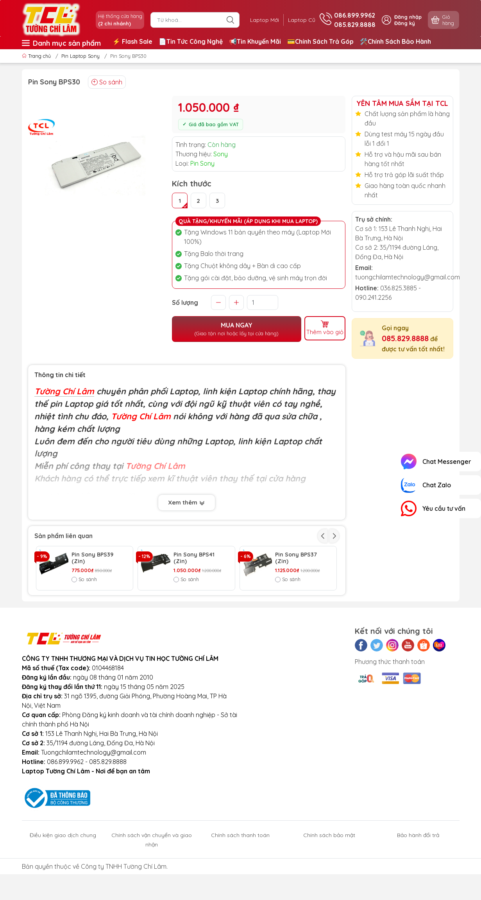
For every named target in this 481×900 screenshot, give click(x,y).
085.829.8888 (405, 338)
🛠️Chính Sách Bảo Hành (395, 41)
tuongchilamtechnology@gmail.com (407, 277)
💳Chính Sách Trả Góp (320, 41)
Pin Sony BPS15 (92, 599)
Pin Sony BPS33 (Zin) (194, 602)
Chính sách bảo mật (329, 875)
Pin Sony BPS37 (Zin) (296, 558)
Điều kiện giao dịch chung (63, 875)
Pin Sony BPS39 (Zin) (92, 558)
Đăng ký (404, 23)
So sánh (106, 82)
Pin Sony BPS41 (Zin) (194, 558)
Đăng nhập (408, 17)
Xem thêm (186, 502)
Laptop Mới (259, 19)
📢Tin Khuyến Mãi (255, 41)
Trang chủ (37, 56)
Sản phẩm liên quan (63, 536)
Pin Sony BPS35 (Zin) (296, 602)
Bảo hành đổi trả (418, 875)
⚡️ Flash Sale (132, 41)
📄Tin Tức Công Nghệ (191, 41)
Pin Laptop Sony (80, 56)
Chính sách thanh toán (240, 875)
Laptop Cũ (299, 19)
